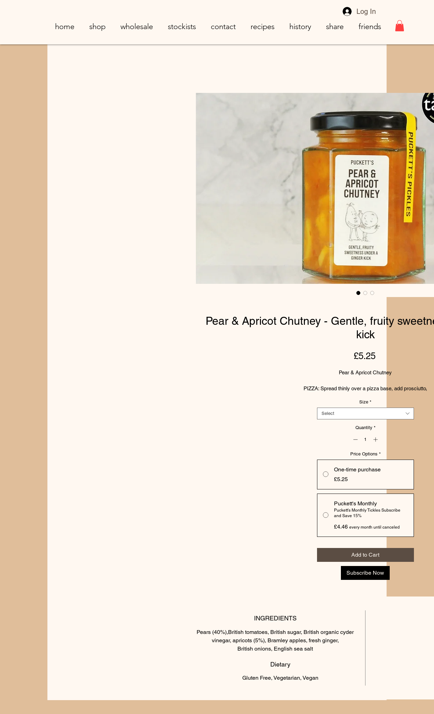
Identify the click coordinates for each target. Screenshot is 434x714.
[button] (399, 25)
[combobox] (365, 413)
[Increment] (376, 439)
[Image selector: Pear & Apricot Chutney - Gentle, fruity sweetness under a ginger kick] (358, 292)
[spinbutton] (365, 439)
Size (365, 401)
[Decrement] (355, 439)
